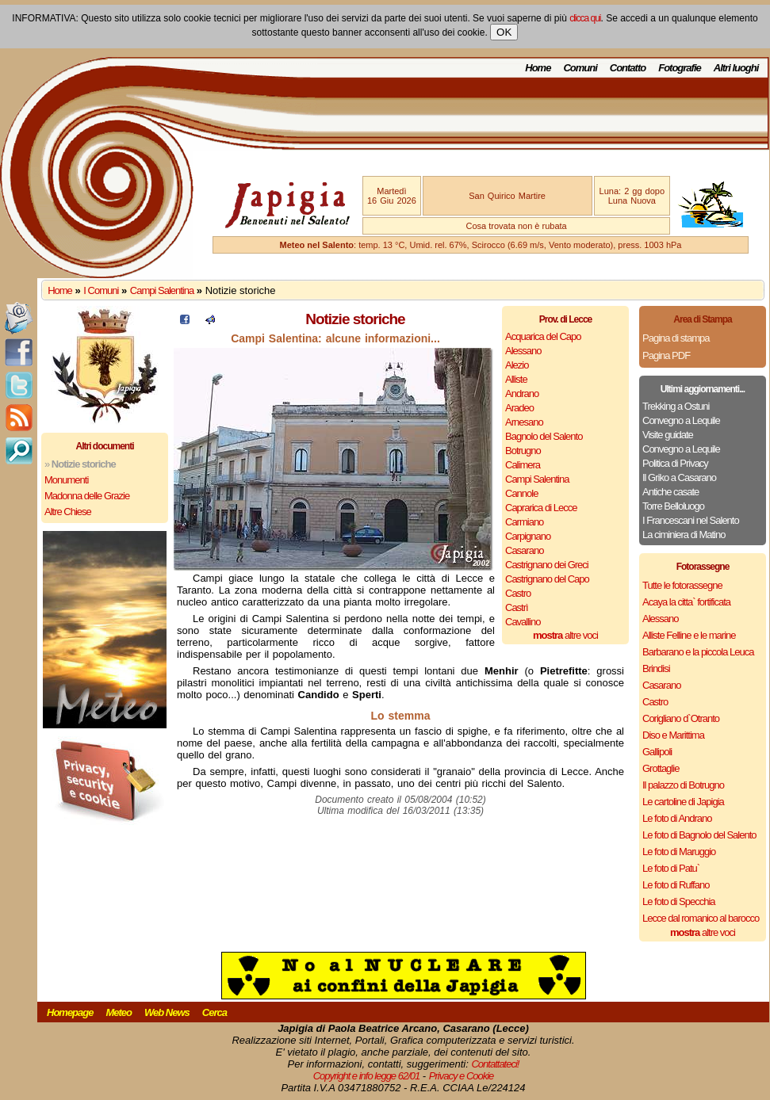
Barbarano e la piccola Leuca (697, 652)
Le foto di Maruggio (678, 851)
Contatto (627, 68)
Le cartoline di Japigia (683, 802)
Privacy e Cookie (461, 1076)
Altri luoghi (736, 68)
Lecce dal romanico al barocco (700, 918)
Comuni (579, 68)
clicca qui (584, 18)
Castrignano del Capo (547, 579)
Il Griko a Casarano (679, 477)
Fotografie (679, 68)
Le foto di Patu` (670, 868)
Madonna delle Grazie (86, 496)
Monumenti (66, 480)
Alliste (516, 379)
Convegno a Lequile (681, 420)
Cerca (214, 1012)
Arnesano (524, 422)
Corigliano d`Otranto (680, 718)
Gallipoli (657, 752)
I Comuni (100, 290)
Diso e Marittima (673, 735)
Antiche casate (670, 492)
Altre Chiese (67, 512)
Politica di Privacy (675, 463)
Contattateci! (495, 1064)
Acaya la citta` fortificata (686, 602)
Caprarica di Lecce (541, 508)
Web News (167, 1012)
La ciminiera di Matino (683, 534)
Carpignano (527, 536)
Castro (518, 593)
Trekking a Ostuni (675, 406)
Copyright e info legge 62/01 (366, 1076)
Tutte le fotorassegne (682, 585)
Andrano (521, 393)
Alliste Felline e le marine (689, 635)
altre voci (565, 635)
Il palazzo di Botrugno (683, 785)
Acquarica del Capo (542, 336)
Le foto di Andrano (677, 818)
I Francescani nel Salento (690, 520)
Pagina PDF (666, 355)
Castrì (516, 607)
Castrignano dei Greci (546, 565)
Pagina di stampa (675, 338)
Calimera (522, 465)
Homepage (70, 1012)
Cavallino (522, 622)
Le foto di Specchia (678, 901)
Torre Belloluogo (673, 506)
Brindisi (656, 668)
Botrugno (523, 450)
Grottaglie (660, 768)
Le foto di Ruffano (675, 885)
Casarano (524, 550)
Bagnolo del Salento (543, 436)
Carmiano (524, 522)
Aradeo (519, 408)
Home (537, 68)
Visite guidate (667, 435)
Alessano (523, 351)
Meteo (118, 1012)
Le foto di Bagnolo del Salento (699, 835)
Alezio (516, 365)
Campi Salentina (161, 290)
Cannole (521, 493)
